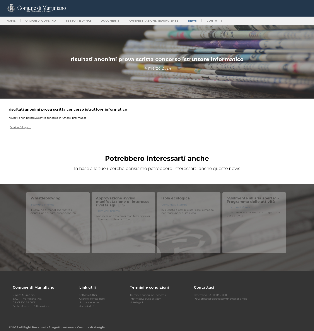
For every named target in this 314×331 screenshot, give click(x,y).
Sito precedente (89, 302)
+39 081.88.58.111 (217, 295)
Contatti (214, 20)
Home (11, 20)
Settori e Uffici (88, 295)
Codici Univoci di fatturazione (31, 306)
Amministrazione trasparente (153, 20)
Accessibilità (86, 306)
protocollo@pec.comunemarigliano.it (223, 298)
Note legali (136, 302)
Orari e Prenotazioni (92, 298)
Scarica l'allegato (20, 127)
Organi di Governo (40, 20)
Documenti (110, 20)
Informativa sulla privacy (145, 298)
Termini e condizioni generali (148, 295)
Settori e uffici (78, 20)
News (192, 20)
